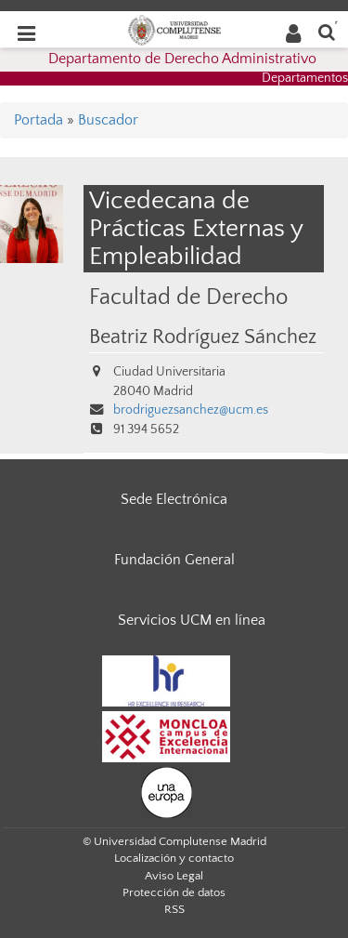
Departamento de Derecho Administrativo (182, 58)
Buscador (108, 120)
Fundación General (174, 559)
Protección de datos (174, 892)
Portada (38, 120)
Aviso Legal (174, 875)
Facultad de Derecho (188, 297)
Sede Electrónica (174, 499)
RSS (174, 909)
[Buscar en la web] (326, 31)
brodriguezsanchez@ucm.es (190, 410)
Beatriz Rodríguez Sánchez (202, 337)
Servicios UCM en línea (191, 620)
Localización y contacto (174, 858)
